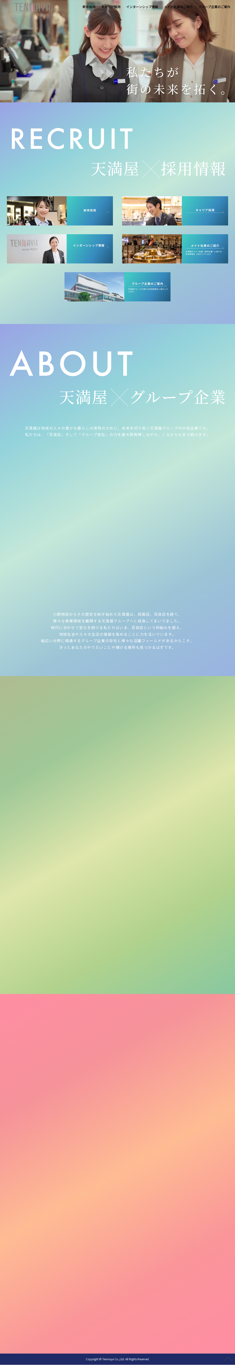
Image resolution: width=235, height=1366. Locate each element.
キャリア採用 (110, 6)
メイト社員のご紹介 (178, 6)
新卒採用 (89, 6)
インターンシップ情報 (142, 6)
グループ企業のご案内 (214, 6)
